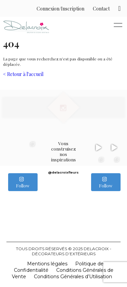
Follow (22, 182)
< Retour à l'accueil (23, 74)
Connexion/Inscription (60, 8)
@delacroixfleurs (63, 172)
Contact (101, 8)
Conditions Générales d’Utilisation (73, 276)
